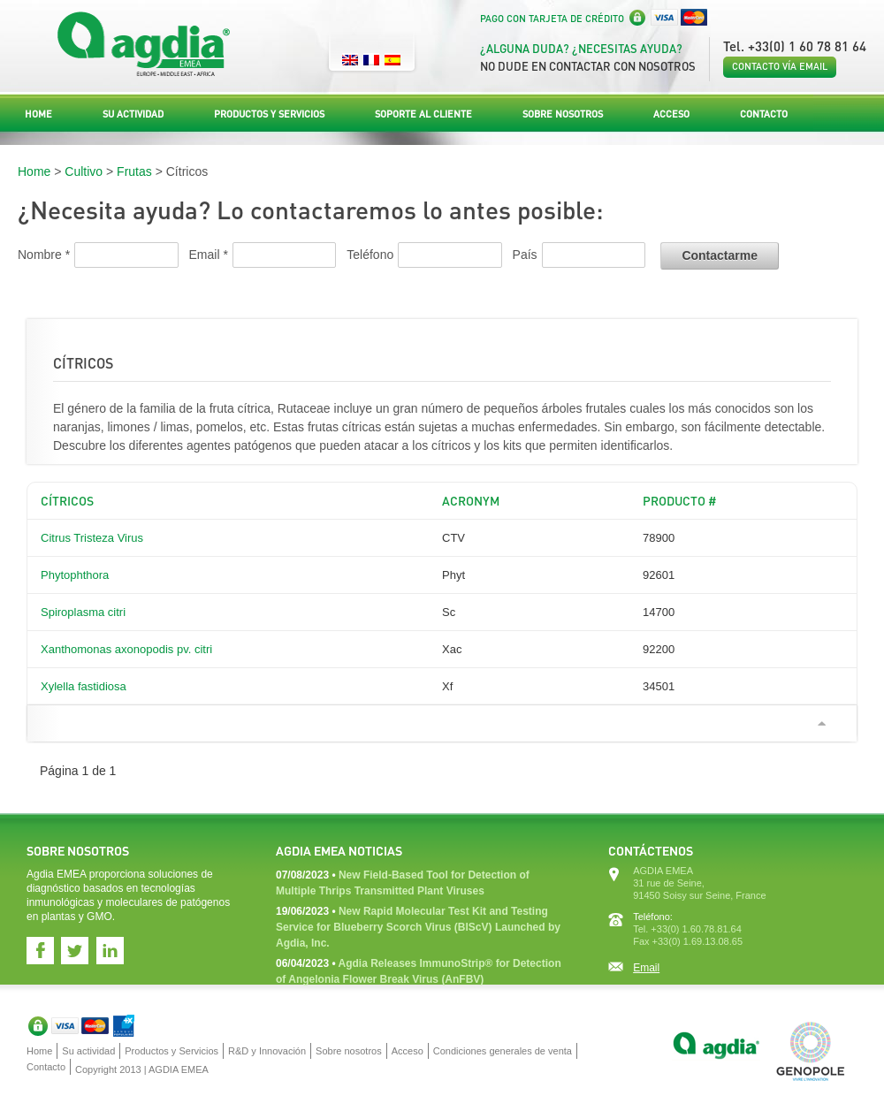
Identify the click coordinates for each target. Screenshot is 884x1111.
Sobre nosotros (562, 114)
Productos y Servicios (269, 114)
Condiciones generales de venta (502, 1051)
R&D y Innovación (267, 1051)
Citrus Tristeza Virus (92, 537)
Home (38, 114)
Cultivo (84, 171)
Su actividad (133, 114)
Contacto (764, 114)
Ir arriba (821, 723)
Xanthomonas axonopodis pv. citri (126, 649)
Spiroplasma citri (83, 612)
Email (646, 968)
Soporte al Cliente (423, 114)
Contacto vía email (779, 66)
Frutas (134, 171)
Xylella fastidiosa (83, 686)
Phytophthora (75, 575)
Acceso (671, 114)
